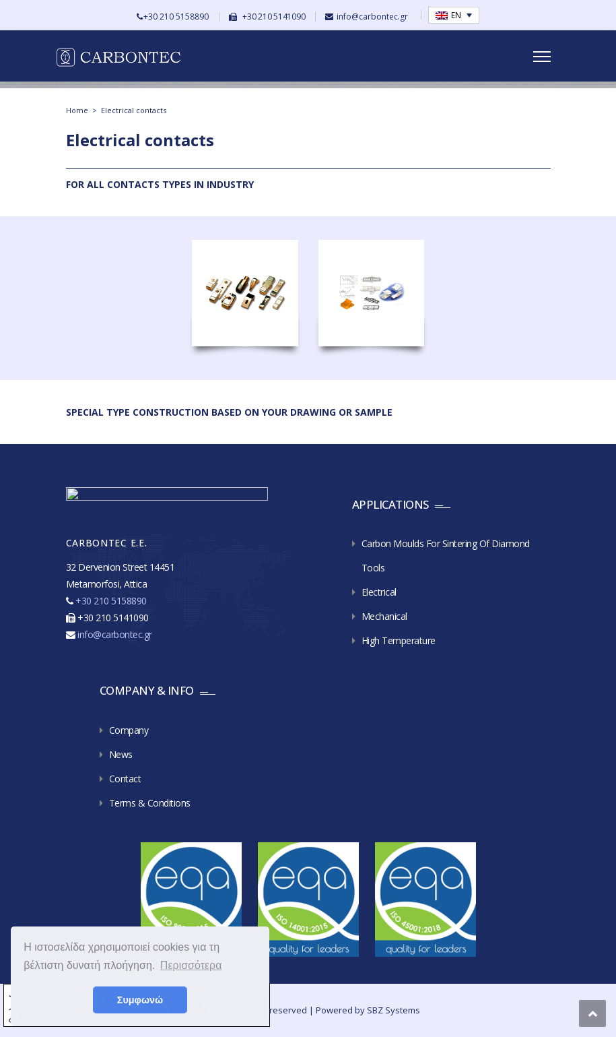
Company (129, 730)
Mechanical (384, 616)
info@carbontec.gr (372, 16)
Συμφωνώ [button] (140, 1000)
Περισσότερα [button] (191, 965)
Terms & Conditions (150, 802)
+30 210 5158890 (176, 16)
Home (77, 110)
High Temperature (399, 640)
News (121, 754)
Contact (125, 778)
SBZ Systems (393, 1010)
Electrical (379, 592)
